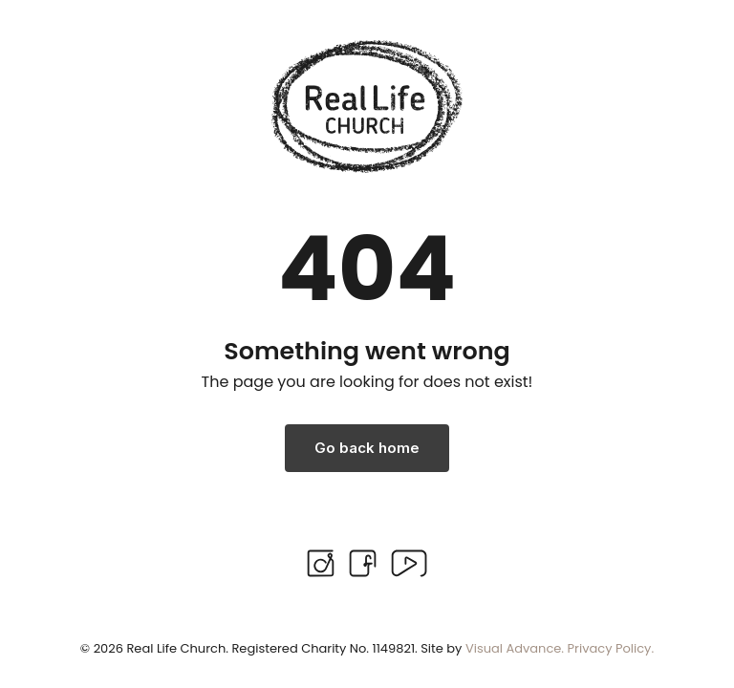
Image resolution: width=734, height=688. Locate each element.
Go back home (367, 448)
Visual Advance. (514, 648)
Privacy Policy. (611, 648)
